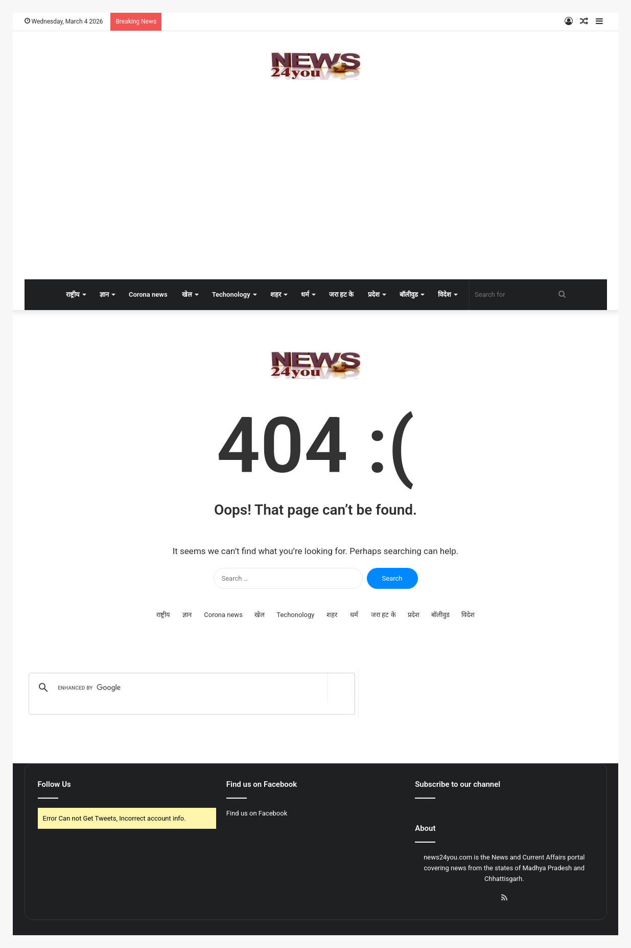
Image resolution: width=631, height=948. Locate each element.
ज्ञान (104, 294)
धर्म (305, 294)
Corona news (148, 294)
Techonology (231, 294)
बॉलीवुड (409, 294)
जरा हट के (341, 294)
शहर (275, 294)
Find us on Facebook (256, 813)
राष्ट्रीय (73, 294)
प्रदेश (374, 294)
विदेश (444, 294)
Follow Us (54, 784)
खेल (187, 294)
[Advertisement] (316, 197)
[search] (189, 687)
